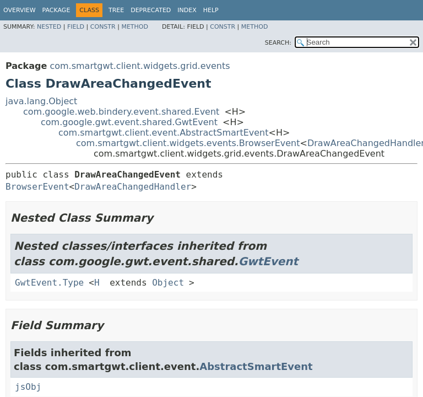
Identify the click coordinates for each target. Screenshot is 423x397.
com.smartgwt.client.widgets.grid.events (140, 66)
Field (75, 26)
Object (168, 282)
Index (186, 10)
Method (134, 26)
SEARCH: (278, 42)
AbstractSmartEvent (255, 366)
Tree (116, 10)
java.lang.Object (41, 101)
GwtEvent (268, 261)
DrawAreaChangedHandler (132, 186)
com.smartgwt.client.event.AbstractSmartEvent (163, 132)
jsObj (28, 387)
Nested (49, 26)
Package (56, 10)
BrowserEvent (37, 186)
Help (211, 10)
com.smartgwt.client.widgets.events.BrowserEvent (188, 143)
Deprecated (151, 10)
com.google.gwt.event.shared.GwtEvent (129, 122)
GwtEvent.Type (49, 282)
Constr (103, 26)
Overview (19, 10)
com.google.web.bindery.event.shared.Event (121, 111)
